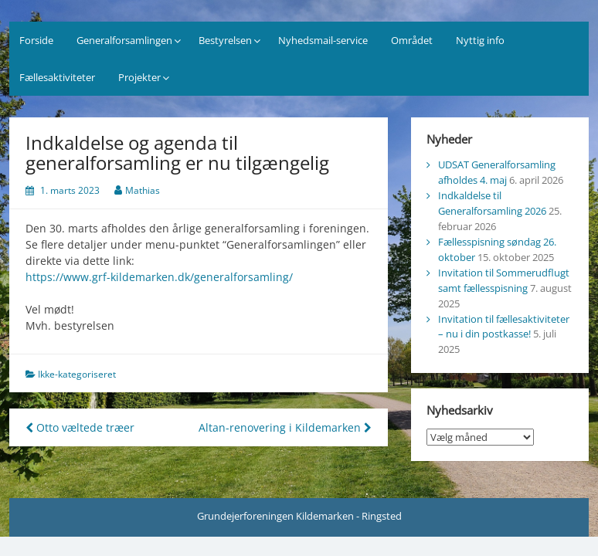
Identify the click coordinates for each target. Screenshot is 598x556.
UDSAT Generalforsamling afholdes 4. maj (497, 172)
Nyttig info (480, 40)
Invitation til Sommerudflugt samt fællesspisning (503, 280)
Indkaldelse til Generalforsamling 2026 (492, 203)
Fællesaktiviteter (57, 77)
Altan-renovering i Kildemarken (285, 427)
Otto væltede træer (79, 427)
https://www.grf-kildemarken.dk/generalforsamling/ (159, 277)
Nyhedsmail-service (323, 40)
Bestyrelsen (225, 40)
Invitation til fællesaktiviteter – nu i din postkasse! (503, 326)
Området (412, 40)
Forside (36, 40)
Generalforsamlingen (124, 40)
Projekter (139, 77)
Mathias (142, 190)
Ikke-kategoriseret (77, 374)
